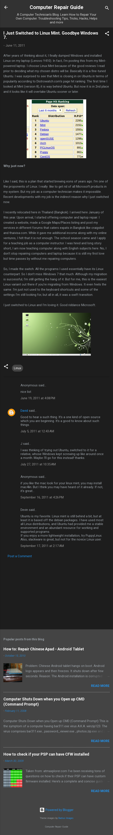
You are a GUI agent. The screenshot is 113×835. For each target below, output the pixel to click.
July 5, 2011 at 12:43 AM (37, 431)
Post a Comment (20, 556)
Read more (100, 686)
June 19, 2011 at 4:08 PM (38, 398)
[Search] (107, 8)
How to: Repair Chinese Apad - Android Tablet (43, 649)
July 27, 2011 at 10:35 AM (38, 464)
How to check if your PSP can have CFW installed (46, 754)
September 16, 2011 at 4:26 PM (42, 497)
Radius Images (65, 818)
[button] (107, 34)
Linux (17, 368)
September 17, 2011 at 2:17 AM (42, 546)
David (24, 411)
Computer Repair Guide (56, 7)
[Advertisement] (56, 592)
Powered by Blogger (56, 810)
